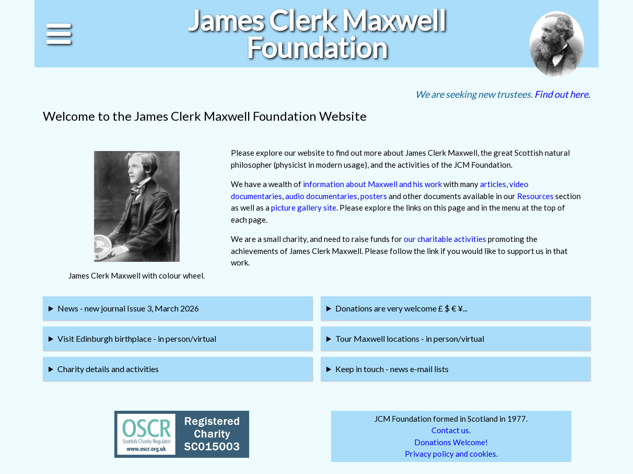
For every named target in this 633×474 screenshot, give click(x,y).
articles (493, 184)
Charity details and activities (108, 369)
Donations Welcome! (451, 442)
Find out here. (562, 94)
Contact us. (451, 430)
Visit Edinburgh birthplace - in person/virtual (136, 338)
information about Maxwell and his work (372, 184)
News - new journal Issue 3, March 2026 (128, 308)
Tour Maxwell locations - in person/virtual (409, 338)
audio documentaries (321, 196)
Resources (535, 196)
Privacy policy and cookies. (451, 453)
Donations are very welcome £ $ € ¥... (401, 308)
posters (373, 196)
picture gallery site (303, 207)
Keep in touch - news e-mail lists (392, 369)
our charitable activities (445, 239)
